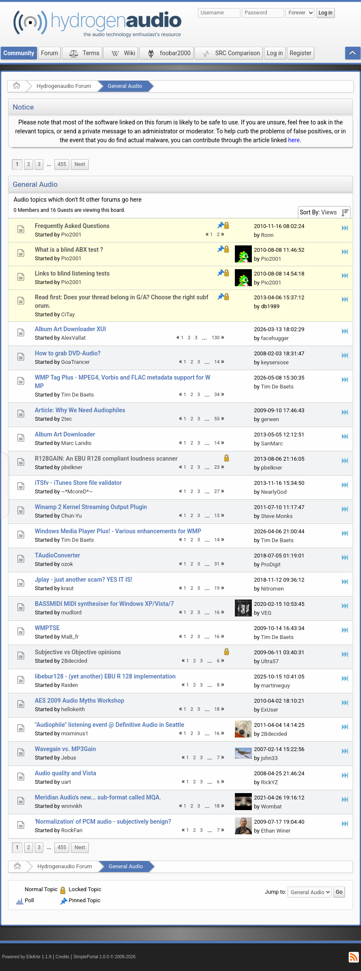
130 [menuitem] (216, 338)
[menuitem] (49, 164)
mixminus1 (74, 733)
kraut (67, 588)
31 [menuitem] (217, 564)
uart (66, 782)
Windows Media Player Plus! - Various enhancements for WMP (118, 531)
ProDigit (270, 564)
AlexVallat (73, 338)
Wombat (271, 806)
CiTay (68, 314)
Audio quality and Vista (65, 773)
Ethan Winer (275, 830)
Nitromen (272, 588)
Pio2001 (71, 234)
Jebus (68, 757)
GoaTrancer (75, 362)
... (49, 164)
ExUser (269, 709)
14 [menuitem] (217, 362)
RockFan (71, 830)
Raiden (69, 685)
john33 (269, 758)
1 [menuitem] (17, 164)
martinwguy (275, 685)
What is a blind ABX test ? (69, 249)
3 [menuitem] (39, 164)
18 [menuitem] (217, 709)
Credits (63, 956)
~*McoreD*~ (77, 491)
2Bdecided (74, 661)
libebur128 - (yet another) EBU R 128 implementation (105, 676)
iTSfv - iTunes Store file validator (78, 482)
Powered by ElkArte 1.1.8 (26, 956)
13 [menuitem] (217, 515)
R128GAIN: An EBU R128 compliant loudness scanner (106, 458)
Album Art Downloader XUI (70, 329)
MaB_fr (70, 636)
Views (329, 212)
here (293, 140)
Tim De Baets (77, 394)
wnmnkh (71, 806)
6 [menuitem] (218, 661)
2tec (66, 419)
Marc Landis (76, 443)
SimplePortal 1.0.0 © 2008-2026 (104, 956)
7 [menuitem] (218, 757)
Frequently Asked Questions (72, 225)
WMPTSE (47, 628)
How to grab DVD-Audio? (68, 353)
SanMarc (271, 443)
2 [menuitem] (28, 164)
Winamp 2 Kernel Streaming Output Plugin (91, 507)
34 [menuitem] (217, 394)
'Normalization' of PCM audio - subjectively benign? (103, 821)
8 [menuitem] (218, 685)
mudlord (71, 612)
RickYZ (269, 782)
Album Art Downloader (65, 434)
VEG (266, 613)
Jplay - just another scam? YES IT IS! (83, 579)
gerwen (270, 419)
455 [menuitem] (61, 164)
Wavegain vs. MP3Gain (65, 749)
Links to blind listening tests (72, 273)
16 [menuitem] (217, 612)
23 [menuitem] (217, 467)
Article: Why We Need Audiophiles (80, 410)
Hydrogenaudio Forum (64, 86)
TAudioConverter (57, 555)
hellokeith (73, 709)
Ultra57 (270, 661)
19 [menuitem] (217, 588)
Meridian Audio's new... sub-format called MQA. (98, 797)
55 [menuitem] (217, 419)
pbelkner (71, 467)
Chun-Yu (71, 515)
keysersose (274, 362)
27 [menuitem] (217, 491)
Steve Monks (276, 516)
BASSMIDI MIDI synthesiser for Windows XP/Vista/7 (104, 603)
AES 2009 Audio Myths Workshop (79, 700)
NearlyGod (274, 492)
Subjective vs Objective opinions (78, 652)
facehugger (275, 338)
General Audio (125, 86)
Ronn (267, 235)
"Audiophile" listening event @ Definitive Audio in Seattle (109, 724)
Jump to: (275, 892)
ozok (67, 564)
